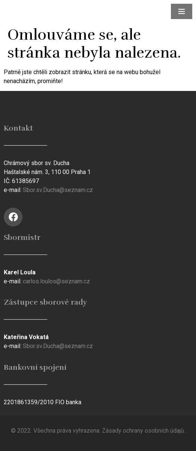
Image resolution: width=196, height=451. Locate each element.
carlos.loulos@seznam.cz (56, 281)
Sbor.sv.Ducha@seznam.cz (58, 189)
